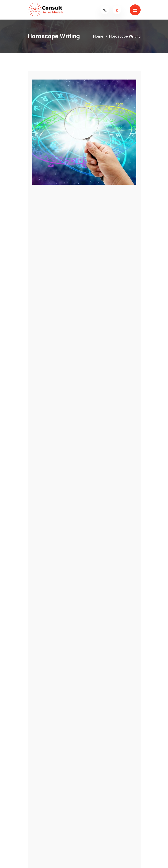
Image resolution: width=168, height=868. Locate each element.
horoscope (36, 424)
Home (98, 36)
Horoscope (36, 418)
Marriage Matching (114, 623)
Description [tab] (73, 399)
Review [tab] (98, 399)
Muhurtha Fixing (54, 623)
